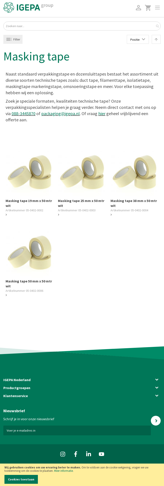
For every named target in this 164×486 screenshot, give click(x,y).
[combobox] (82, 26)
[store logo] (28, 7)
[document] (82, 475)
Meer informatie (63, 471)
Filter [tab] (16, 39)
